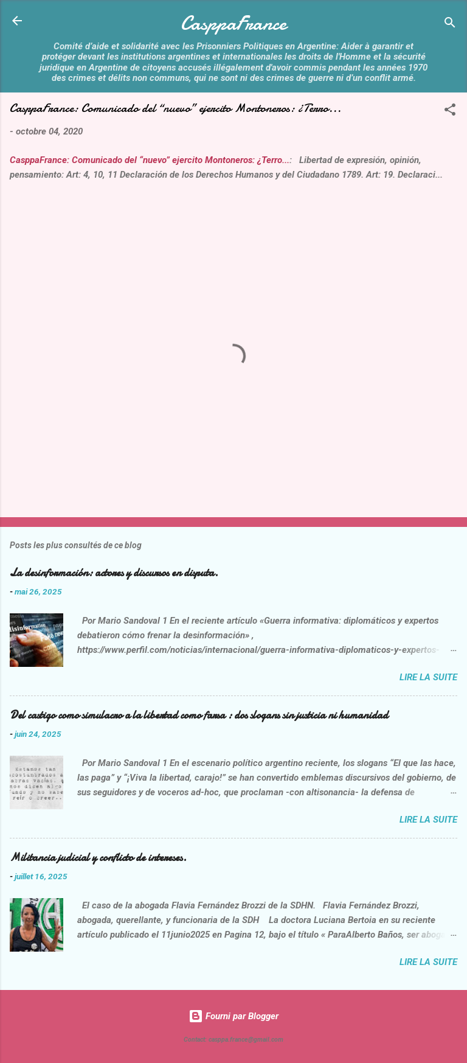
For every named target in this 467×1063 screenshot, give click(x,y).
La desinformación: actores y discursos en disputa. (114, 572)
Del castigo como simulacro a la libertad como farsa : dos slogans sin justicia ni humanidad (199, 715)
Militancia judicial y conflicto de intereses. (98, 857)
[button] (450, 111)
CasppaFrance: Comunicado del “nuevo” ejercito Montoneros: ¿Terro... (149, 160)
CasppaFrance (233, 23)
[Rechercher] (450, 24)
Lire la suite (428, 677)
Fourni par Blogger (233, 1016)
